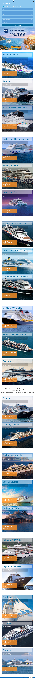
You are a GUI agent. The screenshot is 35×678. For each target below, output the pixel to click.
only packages (17, 6)
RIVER (9, 6)
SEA (5, 6)
